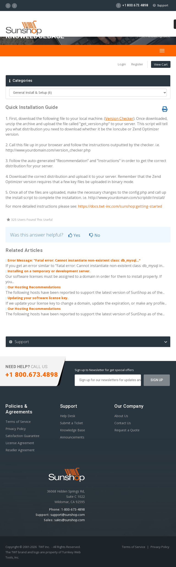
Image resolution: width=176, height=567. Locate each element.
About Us (121, 416)
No (94, 235)
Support (160, 5)
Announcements (72, 437)
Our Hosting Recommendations (33, 287)
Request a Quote (127, 430)
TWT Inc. (44, 547)
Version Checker (119, 118)
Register (137, 64)
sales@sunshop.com (69, 520)
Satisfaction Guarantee (22, 436)
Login (122, 64)
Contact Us (122, 423)
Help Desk (67, 416)
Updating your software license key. (37, 298)
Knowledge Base (72, 430)
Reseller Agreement (20, 450)
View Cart (161, 64)
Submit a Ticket (71, 423)
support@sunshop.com (67, 514)
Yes (74, 235)
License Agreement (20, 443)
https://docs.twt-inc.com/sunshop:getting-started (120, 206)
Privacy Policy (16, 429)
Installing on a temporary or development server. (48, 271)
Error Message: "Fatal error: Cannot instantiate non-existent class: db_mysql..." (73, 260)
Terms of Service (18, 421)
